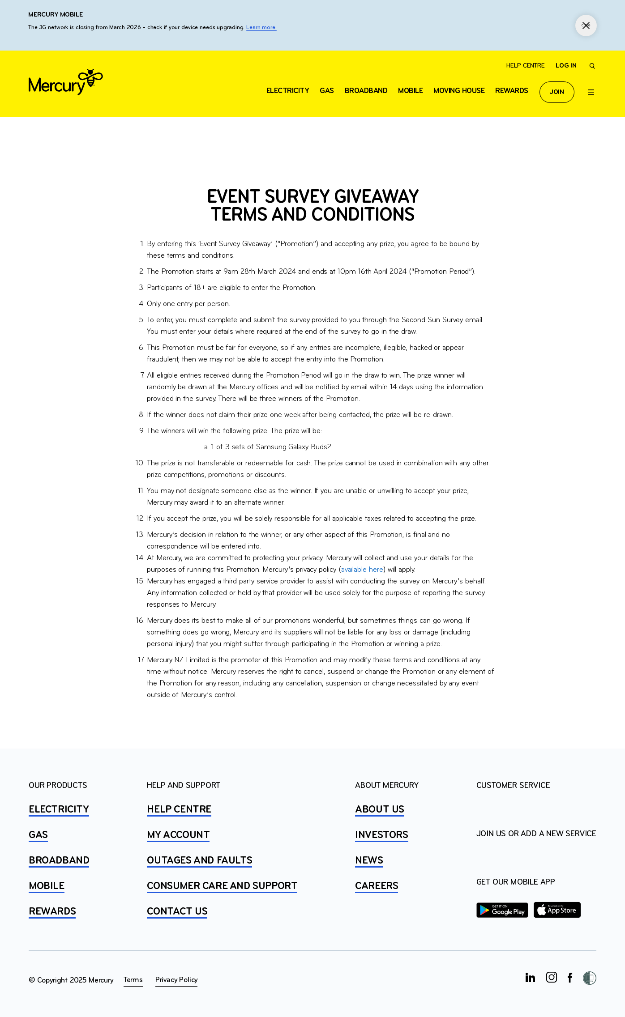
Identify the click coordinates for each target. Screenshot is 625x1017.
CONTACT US (177, 911)
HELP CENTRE (179, 809)
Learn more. (261, 27)
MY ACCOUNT (178, 835)
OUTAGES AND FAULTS (199, 860)
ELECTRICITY (287, 91)
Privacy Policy (176, 980)
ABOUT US (379, 809)
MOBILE (46, 886)
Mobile (410, 91)
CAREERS (376, 886)
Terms (133, 980)
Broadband (366, 91)
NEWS (369, 860)
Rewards (511, 91)
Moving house (458, 91)
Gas (327, 91)
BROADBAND (59, 860)
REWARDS (52, 911)
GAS (38, 835)
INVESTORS (381, 835)
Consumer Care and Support (222, 886)
